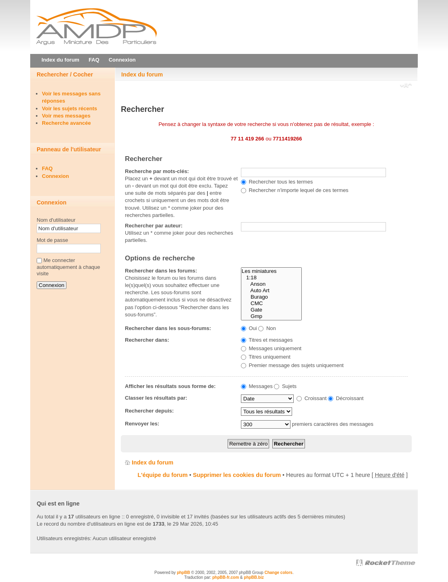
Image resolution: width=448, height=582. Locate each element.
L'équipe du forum (163, 475)
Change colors (278, 572)
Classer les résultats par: (156, 398)
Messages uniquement (271, 348)
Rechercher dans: (147, 340)
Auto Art (271, 290)
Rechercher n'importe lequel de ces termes (294, 190)
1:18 (271, 277)
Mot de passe (52, 240)
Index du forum (142, 74)
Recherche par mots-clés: (157, 171)
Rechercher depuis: (149, 411)
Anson (271, 284)
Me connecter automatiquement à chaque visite (68, 267)
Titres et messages (267, 340)
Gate (271, 310)
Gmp (271, 316)
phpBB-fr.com (225, 577)
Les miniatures (271, 271)
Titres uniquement (265, 357)
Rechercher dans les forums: (161, 271)
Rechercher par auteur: (154, 226)
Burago (271, 297)
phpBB (183, 572)
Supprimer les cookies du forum (237, 475)
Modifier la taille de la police (406, 86)
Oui (249, 328)
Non (267, 328)
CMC (271, 303)
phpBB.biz (253, 577)
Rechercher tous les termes (277, 182)
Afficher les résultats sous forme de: (170, 386)
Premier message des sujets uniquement (292, 365)
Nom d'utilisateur (56, 220)
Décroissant (345, 398)
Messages (257, 386)
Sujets (285, 386)
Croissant (312, 398)
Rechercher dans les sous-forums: (168, 328)
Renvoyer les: (142, 424)
